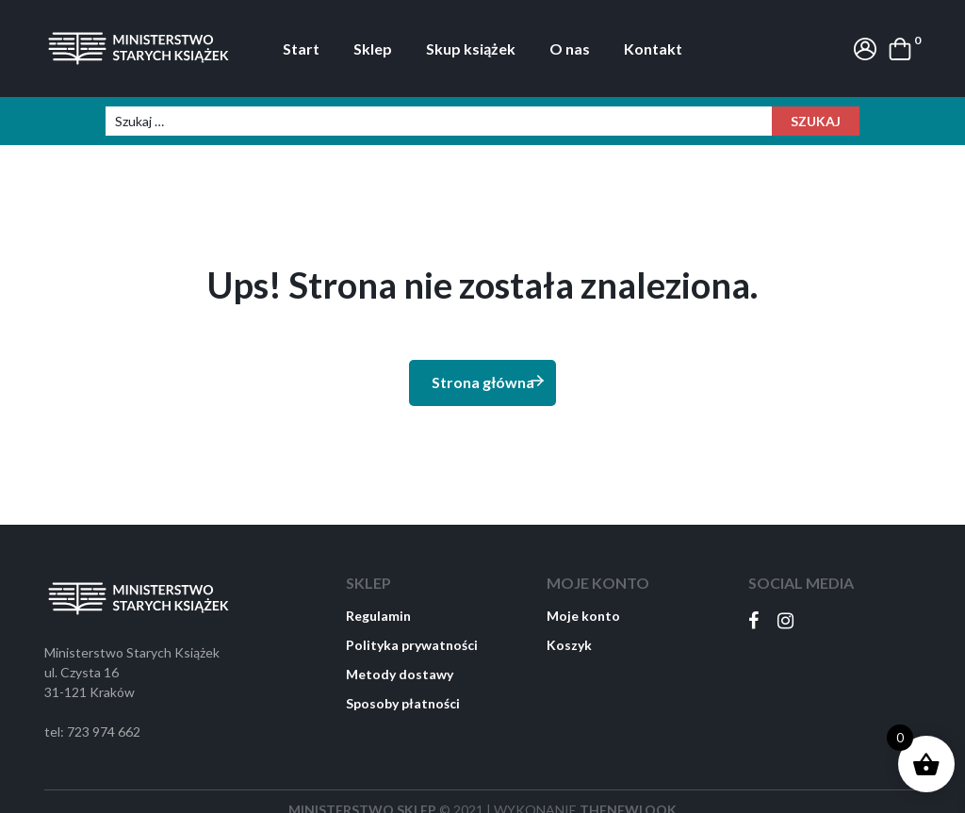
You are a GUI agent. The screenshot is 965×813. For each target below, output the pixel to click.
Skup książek (470, 48)
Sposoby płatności (403, 703)
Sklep (372, 48)
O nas (569, 48)
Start (301, 48)
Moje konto (583, 616)
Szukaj (816, 121)
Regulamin (378, 616)
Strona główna (489, 381)
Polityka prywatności (412, 645)
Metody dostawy (399, 674)
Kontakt (653, 48)
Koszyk (569, 645)
